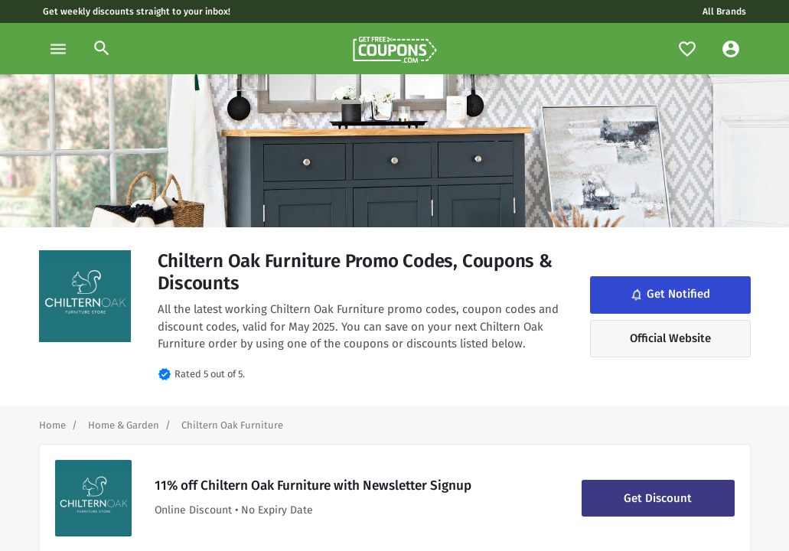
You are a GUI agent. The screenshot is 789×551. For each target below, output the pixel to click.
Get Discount (658, 498)
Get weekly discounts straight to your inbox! (136, 11)
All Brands (724, 11)
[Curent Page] (232, 425)
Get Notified (669, 295)
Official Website (670, 338)
